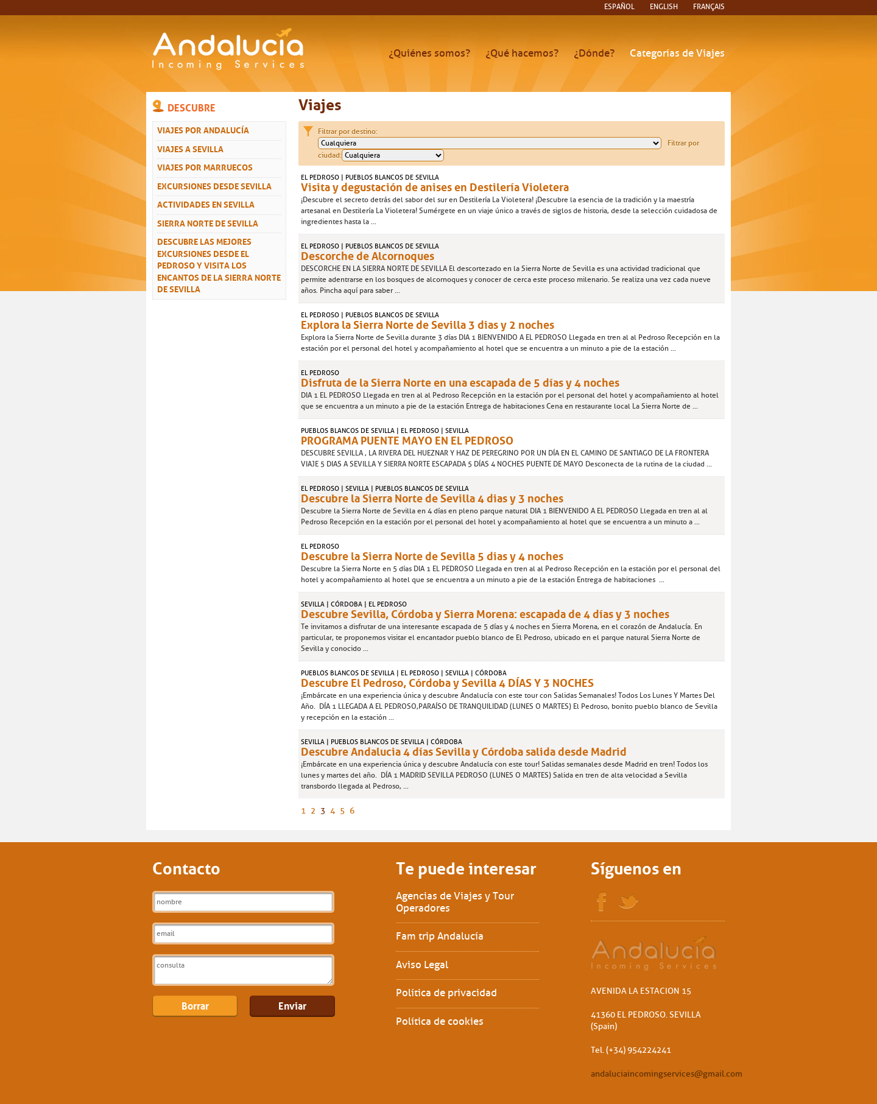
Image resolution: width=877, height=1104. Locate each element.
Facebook (602, 902)
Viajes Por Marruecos (205, 166)
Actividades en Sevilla (206, 203)
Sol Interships (654, 953)
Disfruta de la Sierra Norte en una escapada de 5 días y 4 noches (460, 381)
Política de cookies (440, 1021)
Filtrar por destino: (348, 131)
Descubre (191, 106)
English (664, 7)
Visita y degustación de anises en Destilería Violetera (435, 185)
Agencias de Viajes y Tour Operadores (455, 902)
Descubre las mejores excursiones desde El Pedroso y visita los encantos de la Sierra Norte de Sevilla (219, 264)
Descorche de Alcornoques (367, 254)
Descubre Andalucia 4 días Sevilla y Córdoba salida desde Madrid (464, 750)
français (709, 7)
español (619, 7)
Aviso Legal (422, 964)
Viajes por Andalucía (203, 129)
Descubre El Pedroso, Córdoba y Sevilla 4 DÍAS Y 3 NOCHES (447, 681)
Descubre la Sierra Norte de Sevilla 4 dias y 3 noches (432, 496)
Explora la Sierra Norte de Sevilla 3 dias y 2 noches (427, 323)
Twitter (628, 902)
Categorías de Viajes (677, 53)
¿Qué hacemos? (521, 53)
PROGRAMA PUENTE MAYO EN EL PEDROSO (407, 439)
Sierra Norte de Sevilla (207, 222)
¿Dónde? (594, 53)
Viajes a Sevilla (190, 148)
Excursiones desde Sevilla (214, 185)
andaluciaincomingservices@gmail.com (666, 1074)
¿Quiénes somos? (429, 53)
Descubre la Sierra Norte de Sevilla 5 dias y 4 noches (432, 554)
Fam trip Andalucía (440, 936)
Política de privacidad (446, 992)
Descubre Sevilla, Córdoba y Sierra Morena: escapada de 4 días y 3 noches (485, 612)
